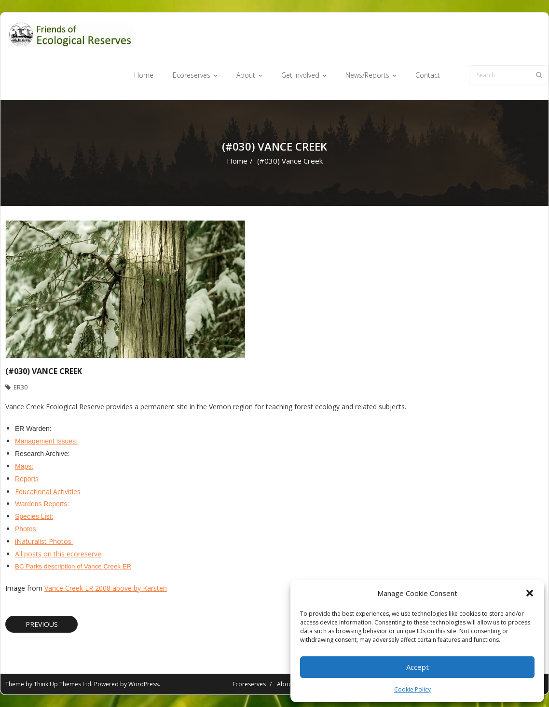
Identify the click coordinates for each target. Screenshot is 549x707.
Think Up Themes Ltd (62, 684)
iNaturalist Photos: (44, 541)
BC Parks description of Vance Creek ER (73, 566)
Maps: (24, 466)
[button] (530, 593)
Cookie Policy (412, 689)
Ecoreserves (249, 684)
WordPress (143, 684)
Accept (417, 667)
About (285, 684)
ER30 (20, 387)
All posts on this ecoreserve (58, 553)
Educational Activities (48, 491)
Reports (27, 479)
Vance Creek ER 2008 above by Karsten (105, 588)
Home (237, 161)
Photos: (26, 529)
